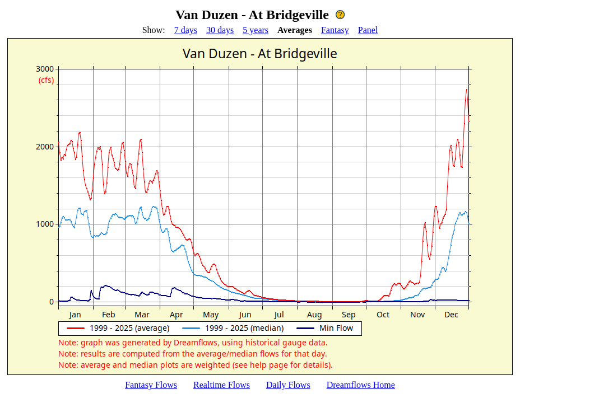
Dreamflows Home (361, 385)
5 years (255, 30)
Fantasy (335, 30)
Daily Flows (288, 385)
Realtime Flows (221, 385)
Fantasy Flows (151, 385)
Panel (368, 30)
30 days (220, 30)
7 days (185, 30)
